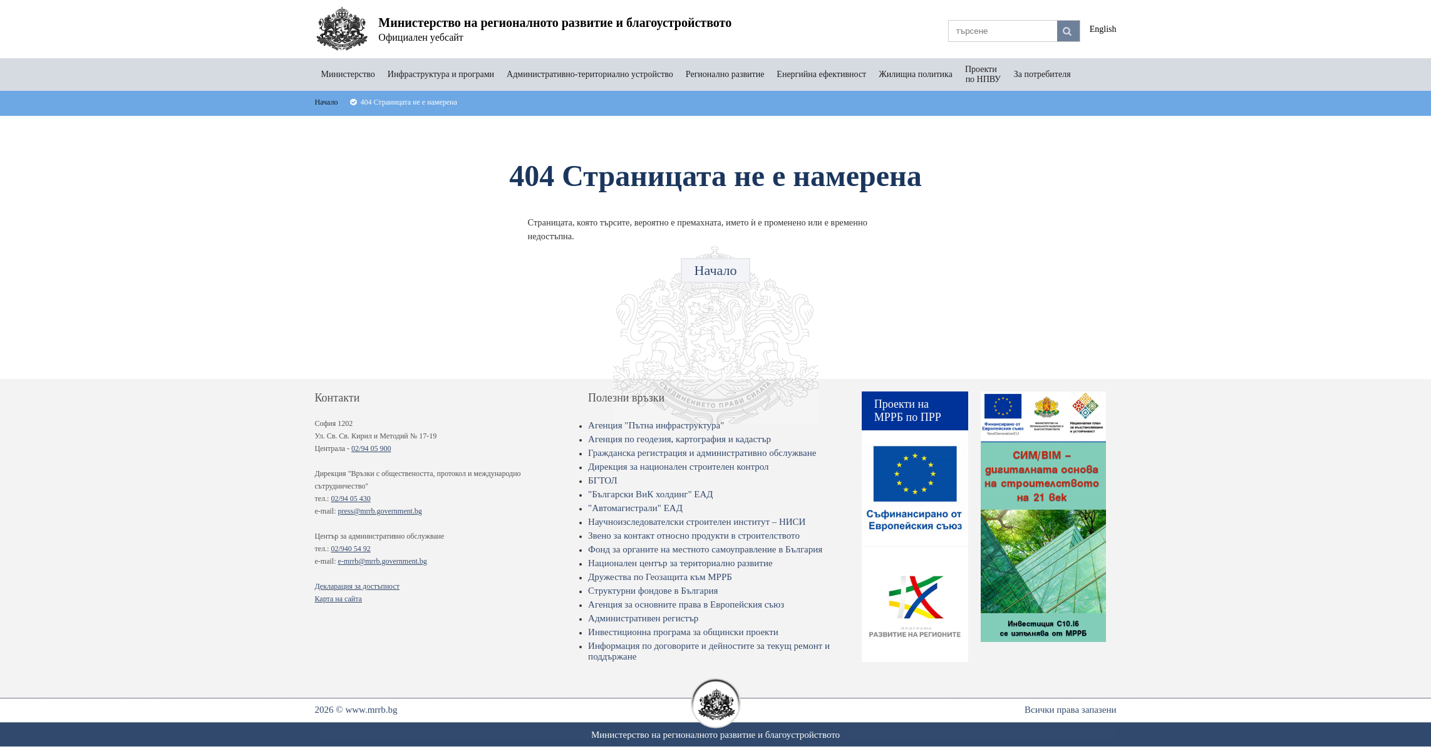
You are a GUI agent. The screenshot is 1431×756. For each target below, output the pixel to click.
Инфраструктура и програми (441, 74)
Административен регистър (643, 618)
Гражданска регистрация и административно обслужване (702, 453)
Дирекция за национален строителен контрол (678, 467)
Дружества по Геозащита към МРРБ (660, 577)
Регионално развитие (725, 74)
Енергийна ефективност (821, 74)
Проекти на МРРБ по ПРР (907, 410)
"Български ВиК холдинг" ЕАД (650, 494)
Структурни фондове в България (653, 591)
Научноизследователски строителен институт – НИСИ (696, 522)
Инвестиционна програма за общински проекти (683, 632)
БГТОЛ (602, 480)
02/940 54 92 (350, 548)
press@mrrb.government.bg (379, 511)
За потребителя (1042, 74)
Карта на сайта (338, 598)
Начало (716, 270)
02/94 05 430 (350, 498)
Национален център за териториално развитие (680, 563)
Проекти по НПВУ (983, 74)
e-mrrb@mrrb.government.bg (382, 561)
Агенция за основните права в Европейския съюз (686, 604)
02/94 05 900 (371, 448)
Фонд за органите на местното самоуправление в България (705, 549)
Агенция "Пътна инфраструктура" (656, 425)
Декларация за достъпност (357, 586)
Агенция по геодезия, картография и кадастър (679, 439)
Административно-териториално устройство (590, 74)
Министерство (348, 74)
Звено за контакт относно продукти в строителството (694, 536)
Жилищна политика (916, 74)
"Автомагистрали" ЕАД (635, 508)
